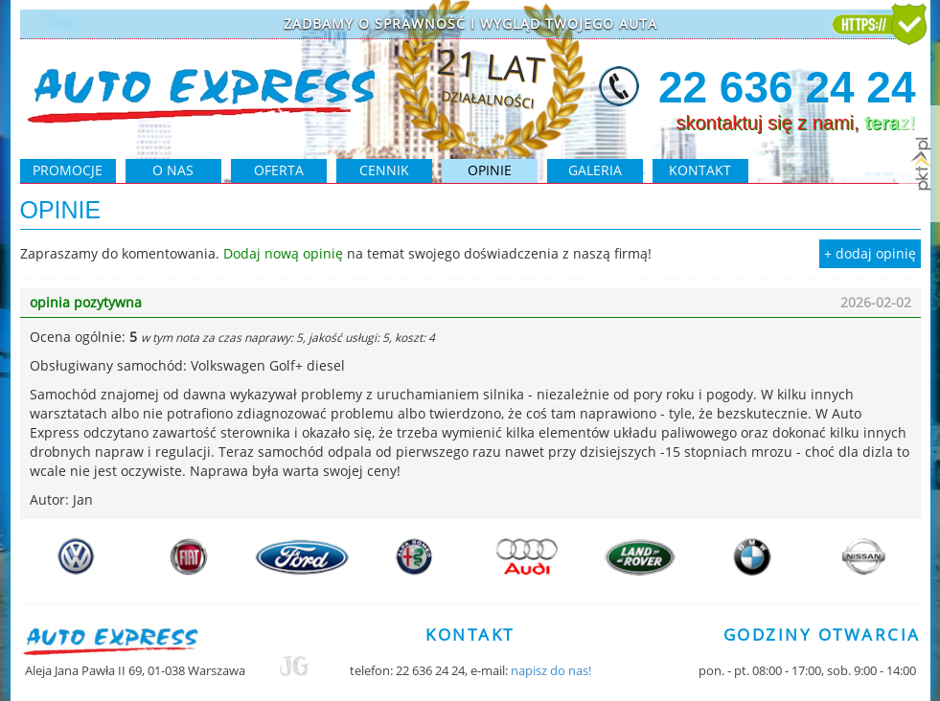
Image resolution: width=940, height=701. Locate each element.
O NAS (173, 170)
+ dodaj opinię (870, 253)
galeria (595, 170)
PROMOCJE (68, 170)
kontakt (700, 170)
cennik (384, 170)
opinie (490, 170)
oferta (279, 170)
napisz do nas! (551, 670)
